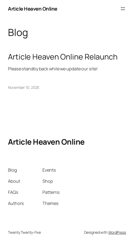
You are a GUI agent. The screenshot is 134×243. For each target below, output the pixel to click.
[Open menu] (123, 9)
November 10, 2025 (23, 87)
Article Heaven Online (32, 8)
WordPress (117, 232)
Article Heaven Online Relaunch (63, 56)
